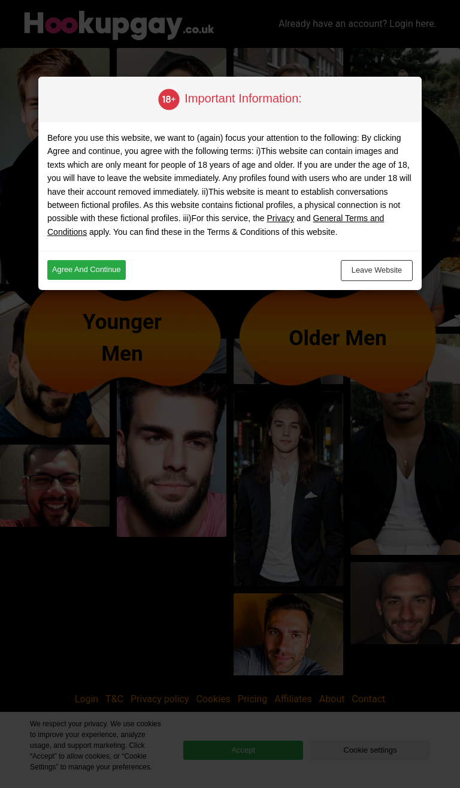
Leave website (377, 269)
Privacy (280, 218)
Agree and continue (86, 269)
